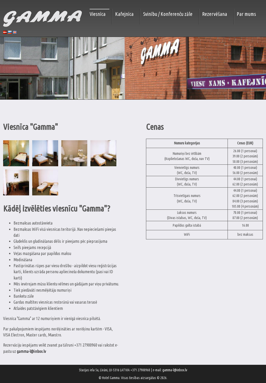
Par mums (246, 14)
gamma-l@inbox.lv (31, 351)
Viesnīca (97, 14)
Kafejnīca (124, 14)
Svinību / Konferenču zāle (167, 14)
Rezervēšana (214, 14)
